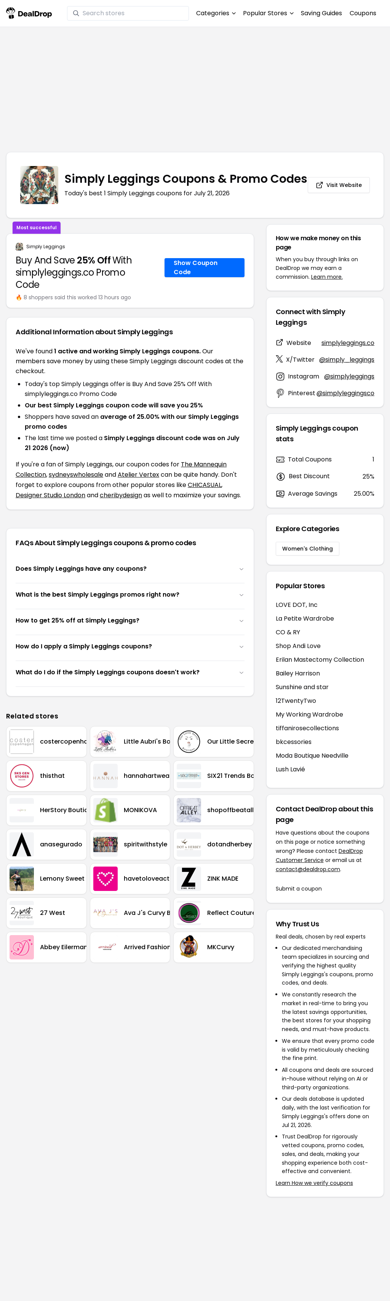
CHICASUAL (204, 484)
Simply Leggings (45, 247)
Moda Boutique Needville (312, 755)
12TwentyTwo (296, 700)
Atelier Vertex (138, 474)
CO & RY (288, 632)
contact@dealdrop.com (308, 869)
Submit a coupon (299, 888)
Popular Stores (268, 13)
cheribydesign (121, 495)
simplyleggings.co (347, 342)
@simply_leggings (346, 359)
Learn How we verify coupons (314, 1183)
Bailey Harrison (298, 673)
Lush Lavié (290, 769)
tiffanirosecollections (307, 728)
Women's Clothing (307, 548)
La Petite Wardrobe (305, 618)
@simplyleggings (349, 376)
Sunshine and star (302, 687)
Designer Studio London (50, 495)
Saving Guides (321, 13)
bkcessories (294, 741)
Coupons (363, 13)
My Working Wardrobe (309, 714)
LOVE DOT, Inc (297, 604)
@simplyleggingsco (345, 393)
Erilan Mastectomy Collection (320, 659)
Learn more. (327, 277)
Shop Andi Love (298, 646)
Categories (215, 13)
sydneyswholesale (76, 474)
